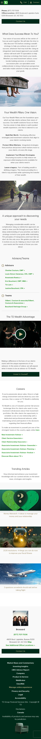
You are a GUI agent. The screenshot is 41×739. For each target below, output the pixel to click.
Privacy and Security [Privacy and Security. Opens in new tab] (20, 691)
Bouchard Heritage (16, 307)
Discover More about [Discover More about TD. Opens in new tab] (12, 456)
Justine (15, 288)
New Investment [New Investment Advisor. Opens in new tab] (12, 435)
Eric (16, 281)
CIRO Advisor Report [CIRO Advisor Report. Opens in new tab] (20, 670)
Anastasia (13, 277)
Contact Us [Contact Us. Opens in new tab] (20, 21)
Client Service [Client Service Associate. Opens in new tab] (12, 438)
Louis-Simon (19, 274)
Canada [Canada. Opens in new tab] (20, 712)
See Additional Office (20, 645)
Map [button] (30, 642)
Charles (15, 270)
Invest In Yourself (20, 374)
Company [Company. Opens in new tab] (20, 673)
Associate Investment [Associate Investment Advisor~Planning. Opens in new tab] (19, 449)
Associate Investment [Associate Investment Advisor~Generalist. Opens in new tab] (19, 445)
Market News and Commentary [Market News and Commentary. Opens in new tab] (20, 663)
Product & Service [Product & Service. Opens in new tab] (20, 677)
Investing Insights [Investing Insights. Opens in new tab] (20, 666)
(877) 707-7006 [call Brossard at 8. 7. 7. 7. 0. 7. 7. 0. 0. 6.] (20, 634)
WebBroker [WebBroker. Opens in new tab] (20, 680)
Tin (9, 285)
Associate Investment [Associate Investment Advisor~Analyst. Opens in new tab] (18, 452)
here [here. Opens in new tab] (37, 430)
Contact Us (20, 651)
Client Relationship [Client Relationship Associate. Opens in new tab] (14, 442)
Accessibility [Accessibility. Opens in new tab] (20, 698)
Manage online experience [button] (20, 687)
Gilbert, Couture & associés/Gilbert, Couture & (19, 302)
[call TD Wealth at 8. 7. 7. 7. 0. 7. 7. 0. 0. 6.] (24, 2)
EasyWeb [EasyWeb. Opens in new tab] (20, 684)
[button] (8, 265)
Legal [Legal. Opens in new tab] (20, 695)
